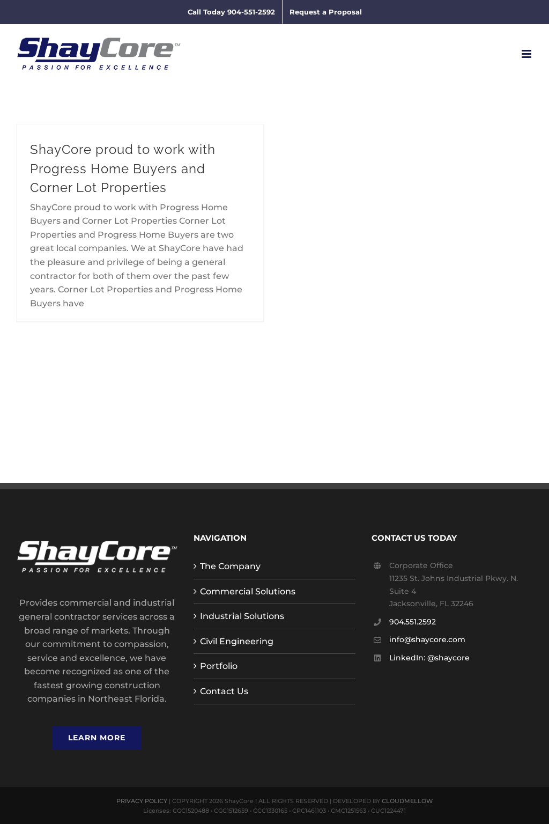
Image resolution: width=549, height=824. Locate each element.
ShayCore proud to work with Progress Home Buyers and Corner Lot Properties (123, 168)
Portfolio (219, 666)
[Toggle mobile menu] (527, 54)
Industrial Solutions (242, 616)
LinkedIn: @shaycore (429, 658)
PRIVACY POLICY (141, 801)
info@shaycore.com (427, 639)
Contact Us (224, 691)
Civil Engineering (236, 641)
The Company (230, 566)
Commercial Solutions (247, 591)
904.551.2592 (412, 622)
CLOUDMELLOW (407, 801)
